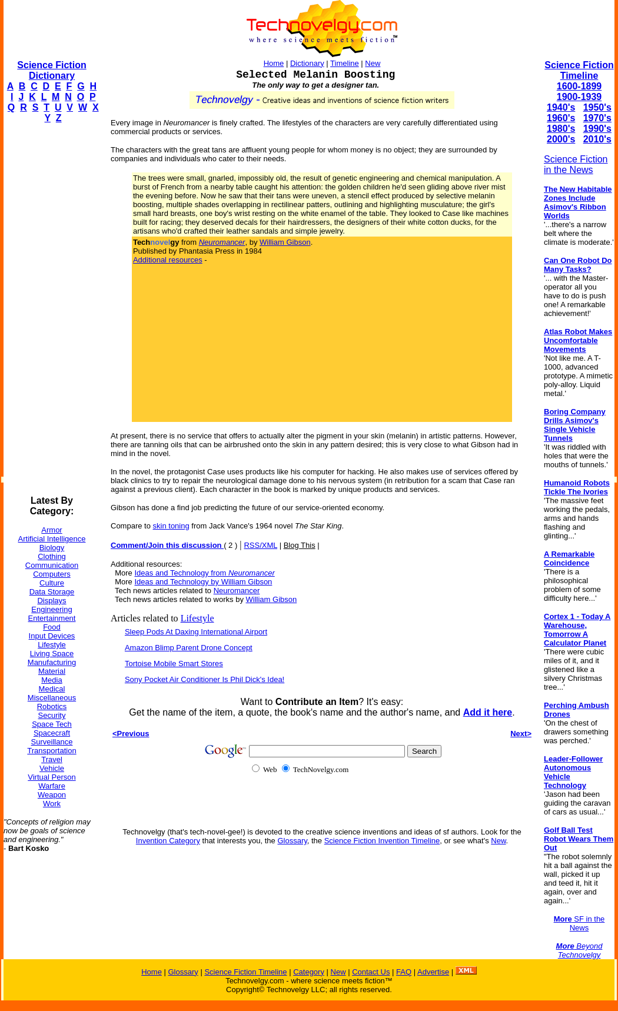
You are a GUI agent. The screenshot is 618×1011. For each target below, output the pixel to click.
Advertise (433, 971)
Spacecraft (52, 733)
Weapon (52, 794)
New (372, 63)
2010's (597, 139)
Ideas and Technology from (204, 572)
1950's (597, 107)
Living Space (52, 653)
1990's (597, 129)
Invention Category (168, 840)
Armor (51, 530)
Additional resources (167, 259)
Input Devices (52, 635)
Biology (52, 547)
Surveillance (52, 741)
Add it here (488, 712)
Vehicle (51, 768)
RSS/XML (260, 545)
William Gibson (285, 242)
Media (51, 680)
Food (52, 627)
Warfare (51, 785)
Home (274, 63)
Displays (51, 600)
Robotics (52, 706)
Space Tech (52, 724)
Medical (52, 688)
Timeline (344, 63)
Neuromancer (237, 590)
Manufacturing (52, 662)
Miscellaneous (52, 697)
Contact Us (371, 971)
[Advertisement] (51, 309)
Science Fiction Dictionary (51, 70)
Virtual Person (51, 777)
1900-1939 (579, 97)
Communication (51, 565)
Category (308, 971)
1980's (561, 129)
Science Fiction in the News (576, 164)
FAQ (403, 971)
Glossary (292, 840)
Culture (51, 582)
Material (51, 671)
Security (52, 715)
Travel (51, 759)
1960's (561, 118)
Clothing (52, 556)
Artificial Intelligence (52, 538)
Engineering (51, 609)
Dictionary (307, 63)
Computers (52, 574)
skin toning (171, 525)
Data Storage (52, 591)
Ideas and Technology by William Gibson (203, 581)
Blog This (299, 545)
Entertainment (52, 618)
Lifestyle (52, 644)
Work (52, 803)
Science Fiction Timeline (578, 70)
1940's (561, 107)
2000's (561, 139)
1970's (597, 118)
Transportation (51, 750)
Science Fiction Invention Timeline (382, 840)
